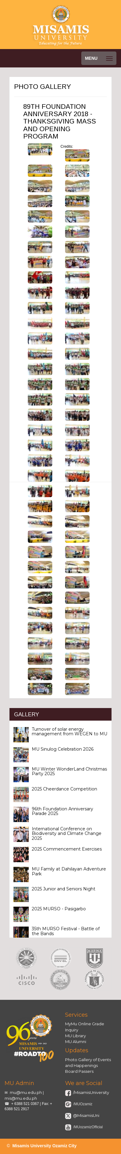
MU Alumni (75, 1041)
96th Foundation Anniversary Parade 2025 (62, 811)
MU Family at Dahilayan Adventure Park (69, 871)
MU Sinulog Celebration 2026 (63, 749)
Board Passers (79, 1071)
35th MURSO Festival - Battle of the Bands (66, 931)
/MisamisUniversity (90, 1092)
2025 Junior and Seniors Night (63, 889)
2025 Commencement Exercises (67, 849)
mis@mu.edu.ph (21, 1098)
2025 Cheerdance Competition (64, 789)
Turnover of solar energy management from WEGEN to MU (69, 731)
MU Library (75, 1035)
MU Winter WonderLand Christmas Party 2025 (69, 771)
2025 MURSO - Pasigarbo (59, 909)
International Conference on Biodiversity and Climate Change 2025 (66, 833)
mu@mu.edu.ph (26, 1092)
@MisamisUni (85, 1115)
